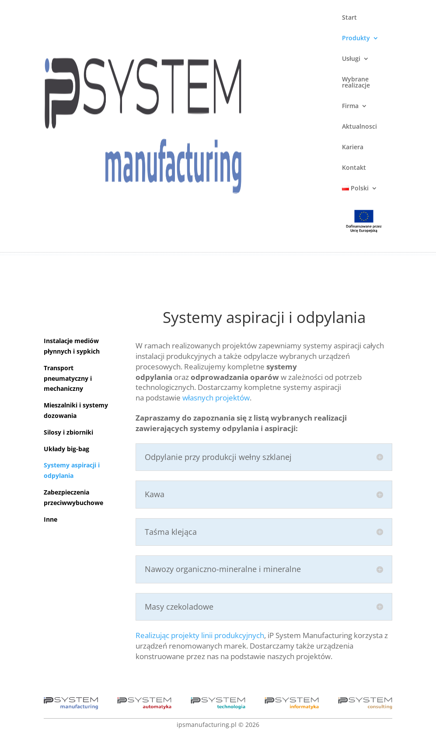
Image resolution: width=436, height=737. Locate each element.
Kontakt (354, 168)
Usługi (351, 59)
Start (349, 17)
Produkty (356, 38)
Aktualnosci (359, 126)
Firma (350, 106)
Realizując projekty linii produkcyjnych (200, 635)
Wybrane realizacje (356, 82)
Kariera (352, 147)
